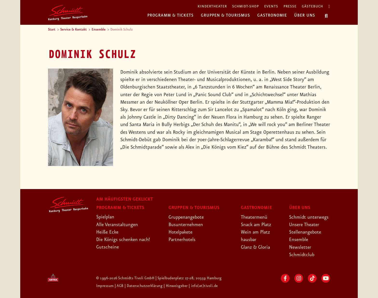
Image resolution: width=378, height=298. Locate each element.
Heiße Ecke (108, 232)
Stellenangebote (306, 232)
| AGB (120, 286)
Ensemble (99, 30)
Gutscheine (108, 247)
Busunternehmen (186, 225)
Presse (290, 7)
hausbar (249, 239)
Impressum (105, 286)
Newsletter (300, 247)
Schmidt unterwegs (309, 217)
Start (51, 30)
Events (271, 7)
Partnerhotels (183, 239)
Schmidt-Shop (245, 7)
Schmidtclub (302, 255)
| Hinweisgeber (176, 286)
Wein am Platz (256, 232)
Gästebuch (312, 7)
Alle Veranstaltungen (118, 225)
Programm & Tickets (170, 15)
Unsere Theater (305, 225)
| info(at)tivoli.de (203, 286)
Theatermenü (255, 217)
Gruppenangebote (187, 217)
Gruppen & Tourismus (225, 15)
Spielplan (105, 217)
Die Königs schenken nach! (124, 239)
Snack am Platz (256, 225)
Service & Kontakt (73, 30)
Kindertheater (212, 7)
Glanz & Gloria (256, 247)
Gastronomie (272, 15)
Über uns (304, 15)
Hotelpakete (181, 232)
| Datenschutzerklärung (144, 286)
